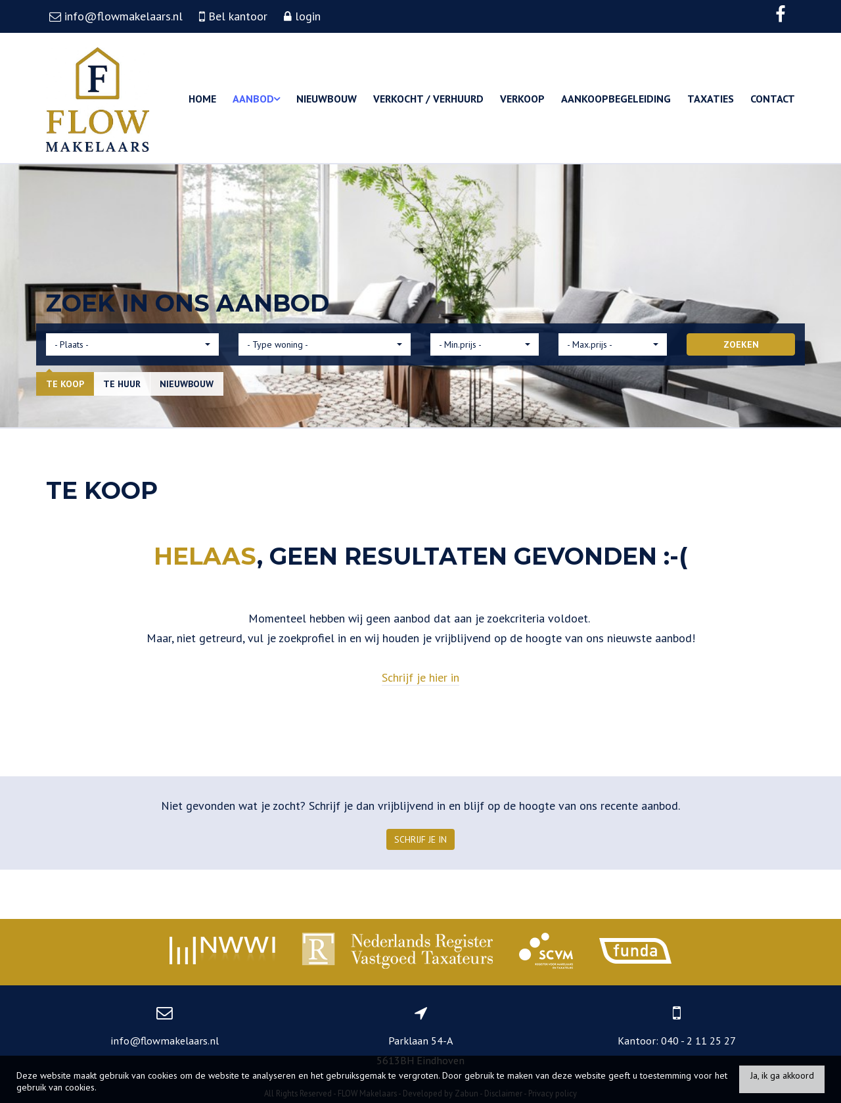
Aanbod (256, 98)
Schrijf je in (420, 839)
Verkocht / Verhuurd (428, 98)
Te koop (65, 384)
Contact (772, 98)
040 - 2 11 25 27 (698, 1040)
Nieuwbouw (326, 98)
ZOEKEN (741, 344)
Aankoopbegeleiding (616, 98)
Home (202, 98)
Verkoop (522, 98)
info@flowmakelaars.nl (164, 1040)
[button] (132, 344)
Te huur (122, 384)
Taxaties (710, 98)
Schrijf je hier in (420, 677)
